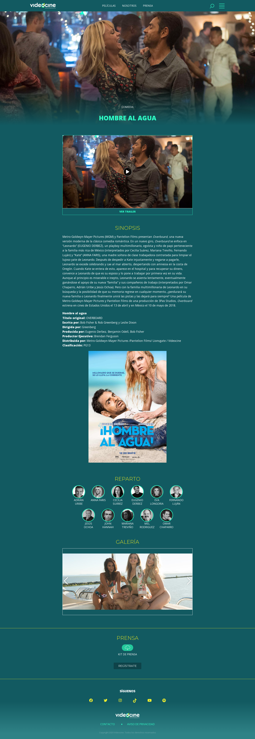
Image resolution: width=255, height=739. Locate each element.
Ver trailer (127, 211)
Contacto (107, 724)
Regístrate (127, 666)
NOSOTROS (129, 5)
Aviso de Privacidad (141, 724)
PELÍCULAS (109, 5)
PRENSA (148, 5)
